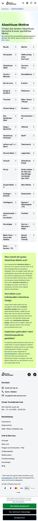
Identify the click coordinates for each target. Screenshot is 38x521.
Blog (3, 466)
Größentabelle (7, 451)
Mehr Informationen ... (19, 502)
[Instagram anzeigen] (29, 374)
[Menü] (3, 3)
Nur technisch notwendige (19, 512)
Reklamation (7, 455)
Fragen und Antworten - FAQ (13, 448)
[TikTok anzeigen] (34, 374)
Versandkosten (7, 478)
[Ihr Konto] (27, 3)
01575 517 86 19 (10, 387)
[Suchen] (23, 3)
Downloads (6, 462)
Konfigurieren (19, 518)
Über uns (5, 444)
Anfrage (5, 440)
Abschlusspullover (11, 354)
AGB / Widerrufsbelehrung (12, 429)
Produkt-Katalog (8, 459)
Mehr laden (5, 40)
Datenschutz (7, 425)
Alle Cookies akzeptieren (19, 506)
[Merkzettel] (31, 3)
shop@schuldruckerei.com (14, 395)
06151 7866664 (9, 391)
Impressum (6, 422)
